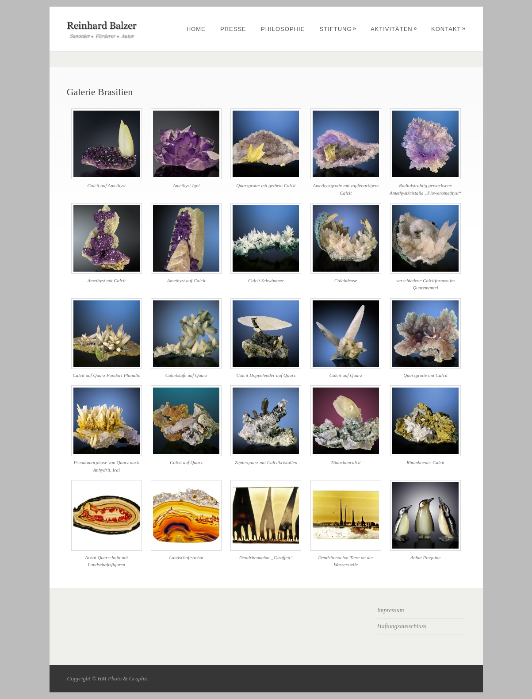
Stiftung (338, 29)
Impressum (390, 610)
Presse (233, 29)
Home (196, 29)
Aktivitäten (394, 29)
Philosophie (283, 29)
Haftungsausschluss (401, 626)
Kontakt (448, 29)
